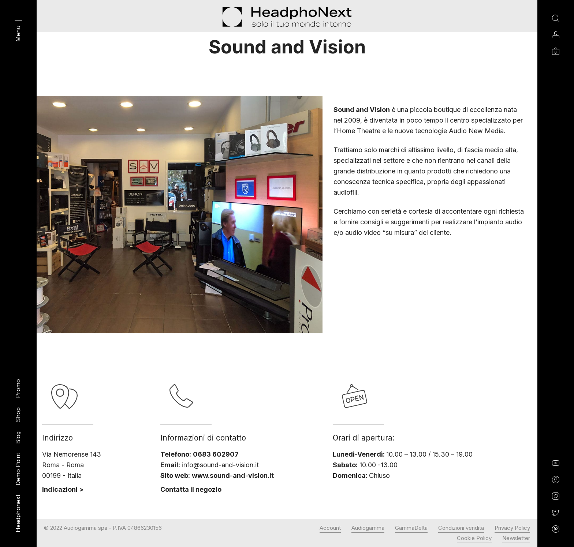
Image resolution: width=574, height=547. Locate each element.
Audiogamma (367, 527)
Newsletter (516, 538)
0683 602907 (216, 454)
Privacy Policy (512, 527)
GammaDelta (411, 527)
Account (330, 527)
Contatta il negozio (190, 489)
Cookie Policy (474, 538)
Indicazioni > (62, 489)
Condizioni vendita (461, 527)
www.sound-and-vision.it (233, 475)
